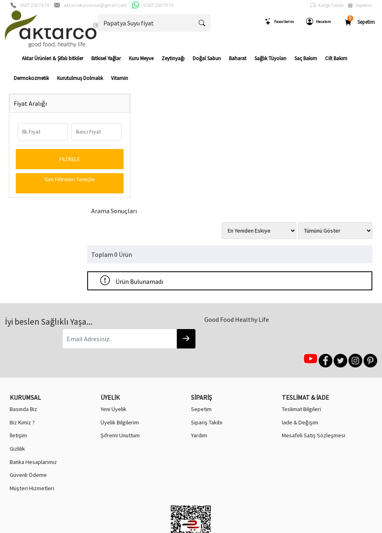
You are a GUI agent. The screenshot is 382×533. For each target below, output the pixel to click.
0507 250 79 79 (34, 5)
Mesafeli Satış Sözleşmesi (313, 325)
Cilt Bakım (336, 58)
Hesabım (318, 21)
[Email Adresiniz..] (99, 248)
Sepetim (360, 5)
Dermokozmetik (31, 78)
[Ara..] (146, 23)
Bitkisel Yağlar (106, 58)
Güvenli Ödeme (28, 364)
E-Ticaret (183, 526)
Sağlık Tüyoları (270, 58)
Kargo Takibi (327, 5)
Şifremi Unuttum (120, 325)
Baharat (237, 58)
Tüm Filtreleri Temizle (51, 179)
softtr (136, 526)
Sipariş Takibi (206, 311)
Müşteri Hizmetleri (32, 377)
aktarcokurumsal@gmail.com (95, 5)
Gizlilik (17, 338)
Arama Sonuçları (130, 105)
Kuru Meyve (141, 58)
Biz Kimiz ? (22, 311)
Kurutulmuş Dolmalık (80, 78)
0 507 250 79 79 (158, 5)
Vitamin (119, 78)
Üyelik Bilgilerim (120, 311)
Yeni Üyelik (113, 298)
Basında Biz (23, 298)
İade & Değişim (300, 311)
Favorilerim (279, 21)
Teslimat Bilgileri (301, 298)
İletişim (18, 325)
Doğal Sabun (207, 58)
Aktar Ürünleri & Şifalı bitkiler (52, 58)
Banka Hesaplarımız (33, 351)
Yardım (199, 325)
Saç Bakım (305, 58)
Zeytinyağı (173, 58)
